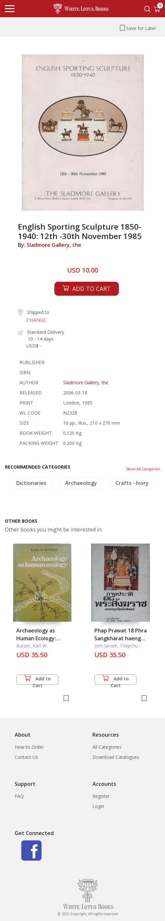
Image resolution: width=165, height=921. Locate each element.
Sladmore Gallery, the (54, 244)
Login (98, 806)
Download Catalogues (115, 757)
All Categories (106, 747)
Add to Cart (37, 680)
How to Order (29, 747)
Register (101, 796)
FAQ (19, 796)
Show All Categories (143, 468)
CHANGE (36, 320)
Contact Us (26, 757)
